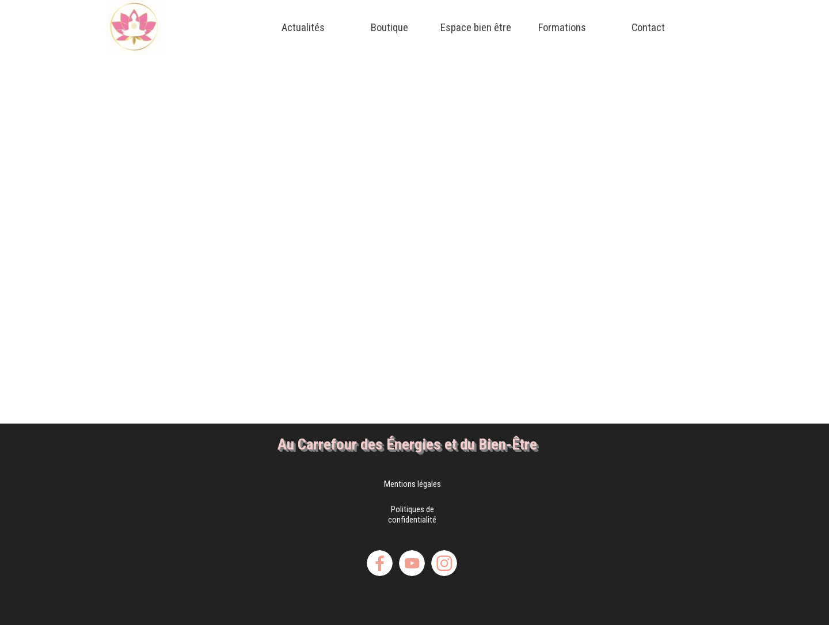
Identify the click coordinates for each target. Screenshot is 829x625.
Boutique (389, 27)
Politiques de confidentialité (412, 514)
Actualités (303, 27)
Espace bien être (475, 27)
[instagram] (444, 563)
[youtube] (412, 563)
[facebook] (380, 563)
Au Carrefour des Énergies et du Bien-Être (407, 444)
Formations (562, 27)
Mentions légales (412, 484)
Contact (648, 27)
